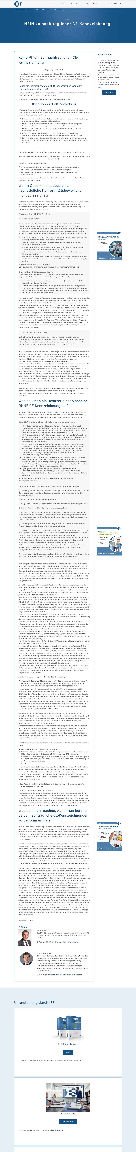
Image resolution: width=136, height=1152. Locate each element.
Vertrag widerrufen (69, 1122)
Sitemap (73, 1119)
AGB (113, 1119)
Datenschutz (92, 1119)
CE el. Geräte (102, 1106)
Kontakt (65, 1119)
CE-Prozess (67, 1100)
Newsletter (78, 1113)
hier (54, 95)
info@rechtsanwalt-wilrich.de (52, 975)
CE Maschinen (91, 1106)
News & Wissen (25, 9)
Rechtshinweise (104, 1119)
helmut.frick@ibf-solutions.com (52, 942)
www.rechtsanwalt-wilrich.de (72, 975)
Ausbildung (113, 1106)
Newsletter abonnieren (31, 1105)
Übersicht (66, 1106)
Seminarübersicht (68, 1048)
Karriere (31, 1127)
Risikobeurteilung (79, 1100)
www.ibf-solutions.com (71, 942)
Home (17, 9)
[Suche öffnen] (120, 4)
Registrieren (109, 92)
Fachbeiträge (36, 9)
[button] (55, 4)
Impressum (82, 1119)
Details (31, 1048)
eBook (86, 1113)
